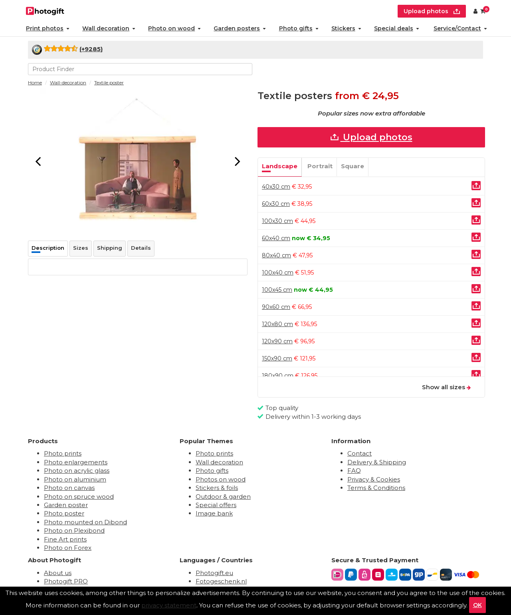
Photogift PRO (66, 581)
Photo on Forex (67, 547)
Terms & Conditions (376, 488)
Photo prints (62, 453)
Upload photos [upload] (432, 11)
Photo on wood (174, 28)
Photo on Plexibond (74, 530)
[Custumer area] (475, 11)
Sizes (80, 248)
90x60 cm (276, 306)
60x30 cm (276, 203)
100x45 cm (277, 289)
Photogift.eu (214, 573)
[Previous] (38, 161)
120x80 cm (277, 324)
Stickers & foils (217, 488)
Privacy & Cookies (373, 479)
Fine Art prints (65, 539)
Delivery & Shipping (376, 462)
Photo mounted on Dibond (85, 522)
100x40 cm (277, 272)
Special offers (216, 505)
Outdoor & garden (223, 496)
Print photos (47, 28)
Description (48, 248)
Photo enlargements (75, 462)
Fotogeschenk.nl (221, 581)
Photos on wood (221, 479)
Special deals (396, 28)
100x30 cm (277, 221)
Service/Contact (460, 28)
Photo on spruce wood (79, 496)
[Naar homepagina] (45, 10)
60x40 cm (276, 238)
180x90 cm (277, 375)
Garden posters (240, 28)
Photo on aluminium (75, 479)
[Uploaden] (476, 185)
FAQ (354, 470)
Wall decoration (108, 28)
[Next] (238, 161)
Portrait (320, 166)
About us (57, 573)
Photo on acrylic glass (76, 470)
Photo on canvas (69, 488)
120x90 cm (277, 341)
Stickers (346, 28)
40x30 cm (276, 186)
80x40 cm (276, 255)
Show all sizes (446, 387)
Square (352, 166)
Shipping (109, 248)
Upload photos (371, 137)
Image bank (214, 513)
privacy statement (168, 605)
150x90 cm (277, 358)
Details (141, 248)
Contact (359, 453)
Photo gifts (299, 28)
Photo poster (64, 513)
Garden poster (66, 505)
